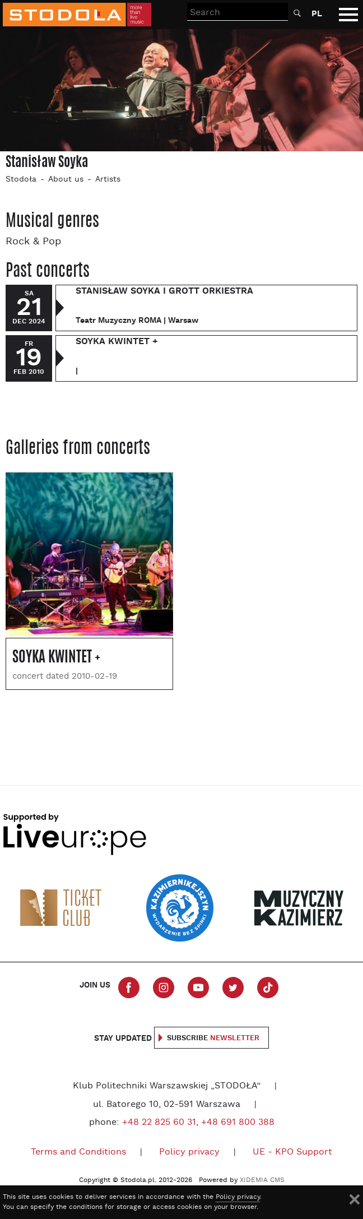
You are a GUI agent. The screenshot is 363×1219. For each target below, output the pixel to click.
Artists (107, 179)
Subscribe (213, 1038)
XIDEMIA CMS (262, 1180)
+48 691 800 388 (237, 1122)
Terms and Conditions (78, 1152)
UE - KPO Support (292, 1152)
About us (65, 179)
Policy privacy (189, 1152)
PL (316, 13)
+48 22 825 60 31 (159, 1122)
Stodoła (21, 179)
